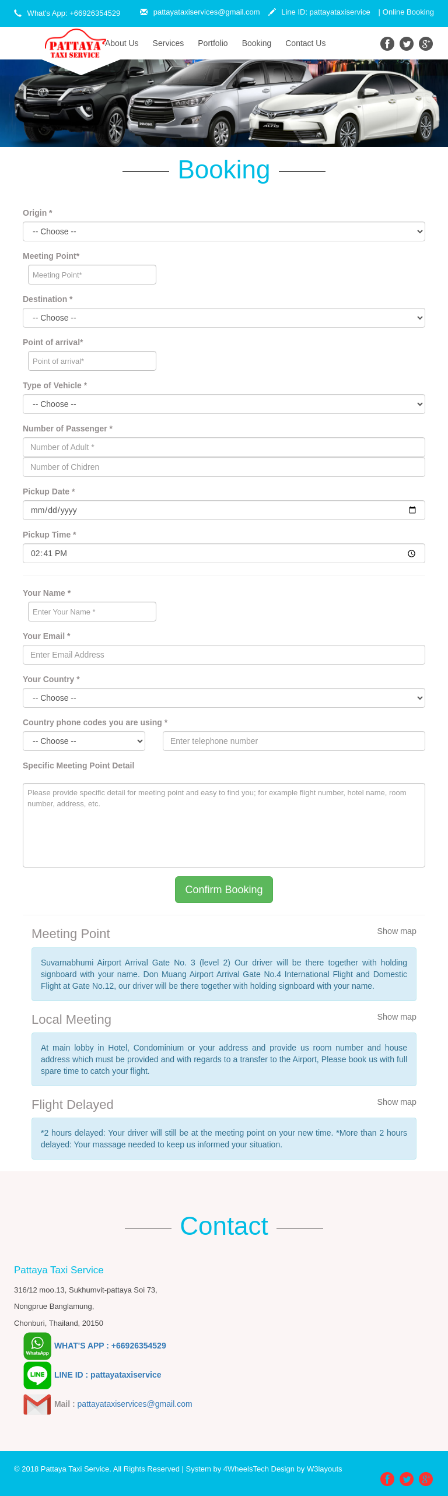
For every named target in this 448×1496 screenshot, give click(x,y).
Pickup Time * (49, 534)
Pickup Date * (49, 491)
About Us (125, 42)
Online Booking (408, 12)
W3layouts (324, 1469)
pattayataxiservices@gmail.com (200, 12)
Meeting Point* (51, 256)
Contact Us (305, 43)
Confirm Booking (223, 890)
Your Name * (47, 593)
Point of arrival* (53, 342)
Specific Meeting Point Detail (78, 765)
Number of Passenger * (68, 428)
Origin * (37, 212)
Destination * (48, 299)
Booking (257, 43)
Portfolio (213, 43)
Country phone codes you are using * (95, 722)
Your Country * (51, 679)
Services (168, 43)
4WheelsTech (246, 1469)
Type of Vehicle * (55, 385)
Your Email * (46, 636)
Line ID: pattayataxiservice (319, 12)
